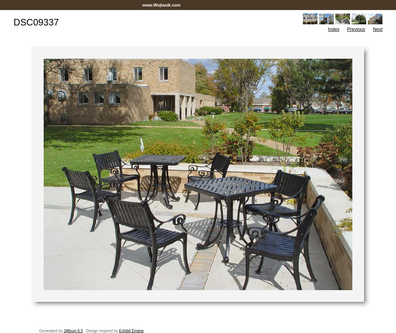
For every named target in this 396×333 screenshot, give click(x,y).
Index (333, 29)
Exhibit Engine (131, 331)
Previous (356, 29)
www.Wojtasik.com (161, 5)
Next (377, 29)
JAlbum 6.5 (73, 331)
